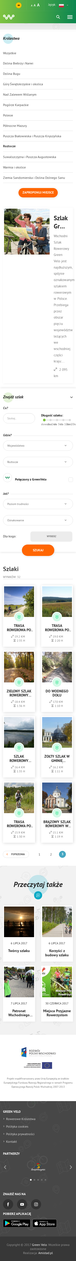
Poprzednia (18, 854)
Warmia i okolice (14, 167)
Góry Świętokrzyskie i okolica (23, 84)
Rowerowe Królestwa (20, 1119)
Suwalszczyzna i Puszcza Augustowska (29, 157)
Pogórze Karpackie (16, 105)
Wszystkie (9, 53)
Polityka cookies (17, 1126)
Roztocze (9, 146)
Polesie (8, 115)
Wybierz (51, 536)
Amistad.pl (45, 1253)
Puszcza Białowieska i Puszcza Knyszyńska (32, 136)
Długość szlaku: (52, 416)
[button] (64, 5)
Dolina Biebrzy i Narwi (18, 63)
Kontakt (11, 1141)
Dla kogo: (9, 536)
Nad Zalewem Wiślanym (19, 94)
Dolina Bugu (11, 74)
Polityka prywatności (20, 1134)
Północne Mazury (15, 126)
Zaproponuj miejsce (38, 193)
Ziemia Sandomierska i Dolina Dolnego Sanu (34, 178)
